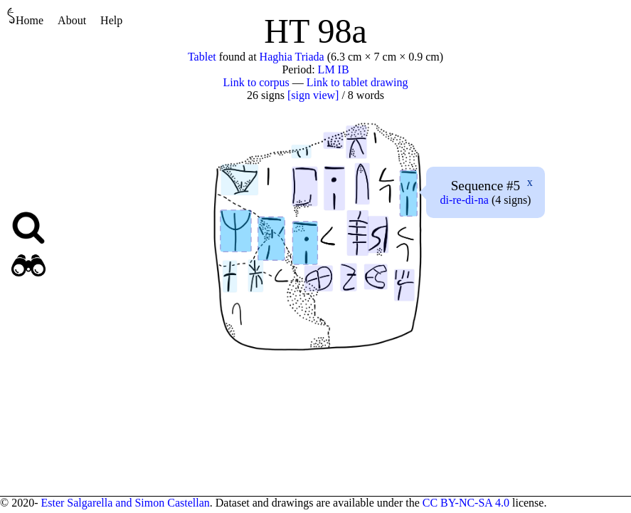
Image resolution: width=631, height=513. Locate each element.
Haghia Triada (292, 57)
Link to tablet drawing (357, 82)
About (72, 20)
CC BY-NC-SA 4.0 (466, 503)
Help (111, 20)
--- (464, 200)
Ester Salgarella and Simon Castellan (125, 503)
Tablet (202, 57)
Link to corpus (256, 82)
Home (25, 16)
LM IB (333, 69)
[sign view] (313, 95)
